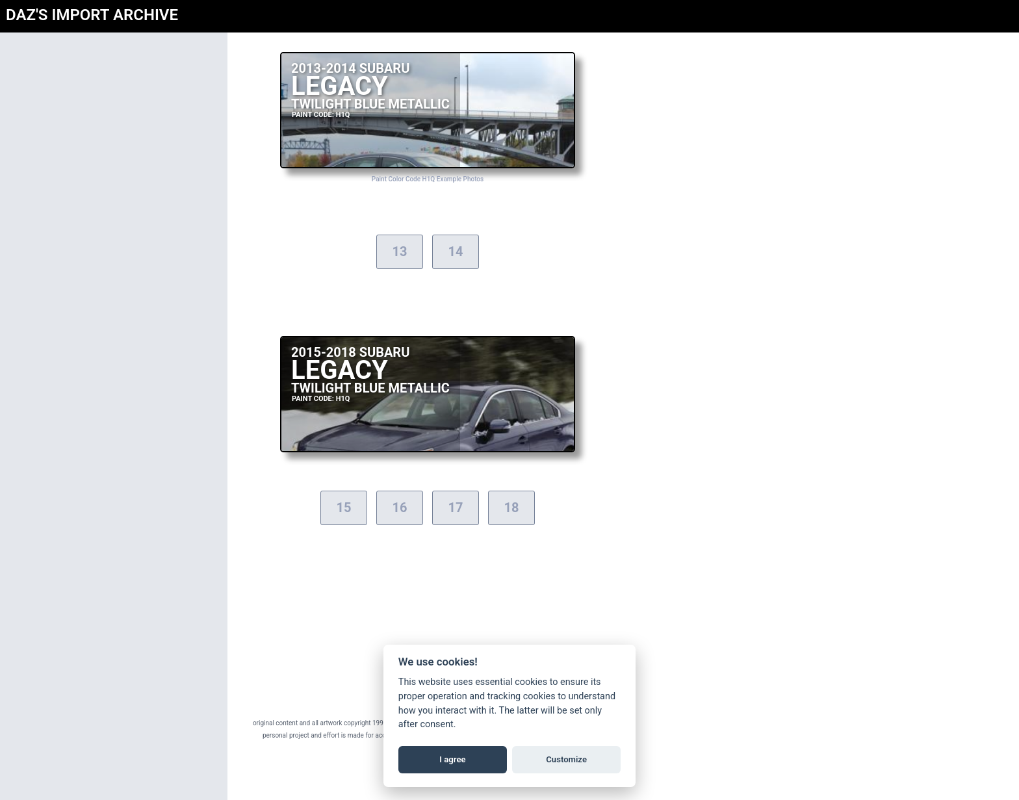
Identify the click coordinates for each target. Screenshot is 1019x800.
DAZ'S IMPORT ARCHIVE (92, 15)
